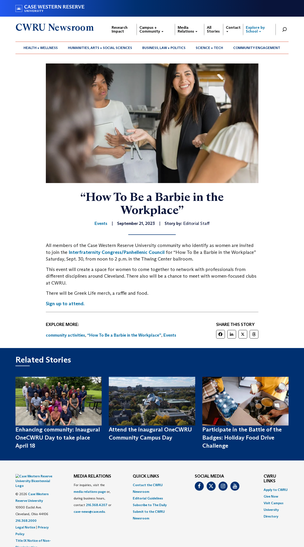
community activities (65, 335)
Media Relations (187, 29)
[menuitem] (41, 48)
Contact (233, 28)
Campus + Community (151, 29)
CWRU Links (270, 479)
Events (169, 335)
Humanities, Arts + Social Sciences (100, 48)
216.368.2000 (26, 509)
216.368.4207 (96, 505)
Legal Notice (25, 515)
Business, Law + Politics (163, 48)
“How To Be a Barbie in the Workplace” (124, 335)
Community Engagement (256, 48)
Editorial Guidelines (148, 498)
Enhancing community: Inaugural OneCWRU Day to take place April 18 (57, 437)
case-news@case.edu (89, 511)
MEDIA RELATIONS (92, 476)
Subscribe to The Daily (150, 505)
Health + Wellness (41, 48)
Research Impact (120, 29)
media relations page (90, 491)
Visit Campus (273, 503)
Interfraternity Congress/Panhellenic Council (117, 252)
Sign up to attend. (65, 303)
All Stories (213, 29)
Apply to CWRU (276, 490)
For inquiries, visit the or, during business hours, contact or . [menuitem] (92, 498)
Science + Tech (209, 48)
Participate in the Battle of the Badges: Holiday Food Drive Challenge (242, 437)
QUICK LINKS (146, 476)
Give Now (271, 496)
